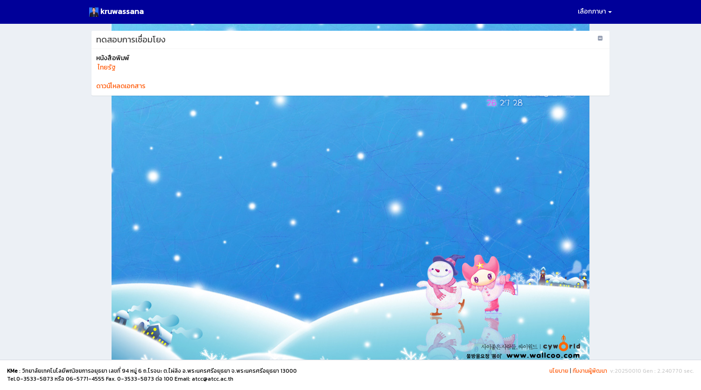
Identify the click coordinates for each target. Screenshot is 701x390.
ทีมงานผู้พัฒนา (590, 371)
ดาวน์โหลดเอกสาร (121, 86)
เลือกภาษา (595, 11)
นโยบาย (558, 371)
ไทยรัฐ (106, 67)
